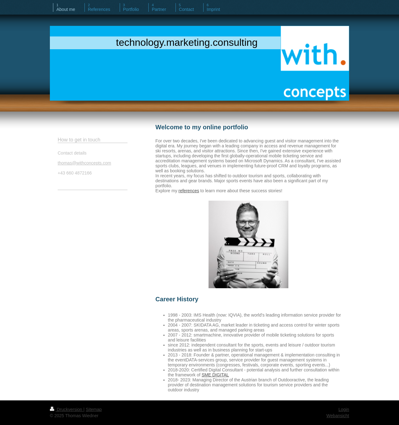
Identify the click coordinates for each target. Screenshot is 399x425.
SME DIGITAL (215, 374)
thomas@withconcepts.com (84, 162)
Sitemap (94, 409)
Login (344, 409)
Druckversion (66, 409)
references (189, 190)
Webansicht (337, 415)
